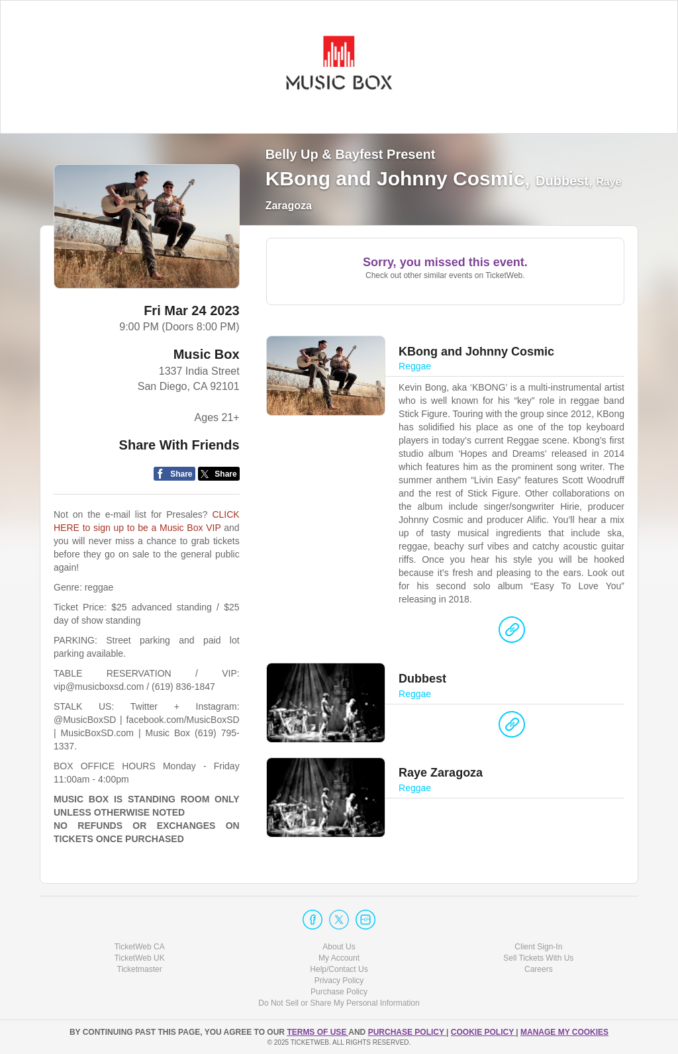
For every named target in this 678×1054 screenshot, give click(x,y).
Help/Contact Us (338, 969)
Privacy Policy (339, 980)
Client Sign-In (538, 946)
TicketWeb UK (140, 958)
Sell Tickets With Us (538, 958)
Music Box (206, 354)
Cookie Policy (483, 1032)
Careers (538, 969)
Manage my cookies (564, 1032)
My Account (339, 958)
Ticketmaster (139, 969)
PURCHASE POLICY (407, 1032)
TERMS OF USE (317, 1032)
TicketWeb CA (140, 946)
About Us (338, 946)
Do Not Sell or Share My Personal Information (338, 1003)
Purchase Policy (339, 991)
